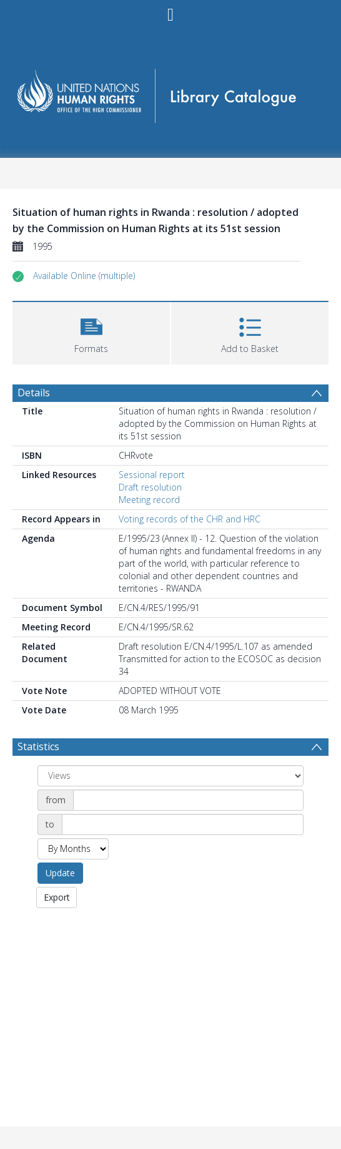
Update (60, 873)
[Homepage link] (170, 92)
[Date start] (188, 800)
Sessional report (152, 475)
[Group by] (170, 775)
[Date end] (183, 824)
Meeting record (149, 500)
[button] (84, 276)
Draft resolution (150, 487)
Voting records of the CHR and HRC (189, 519)
